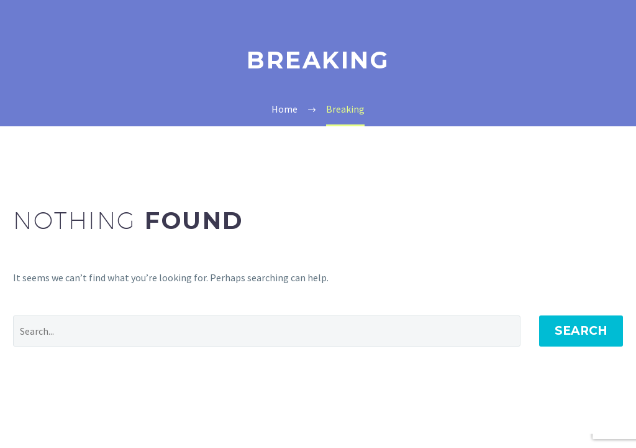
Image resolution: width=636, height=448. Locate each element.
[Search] (266, 331)
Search (581, 331)
